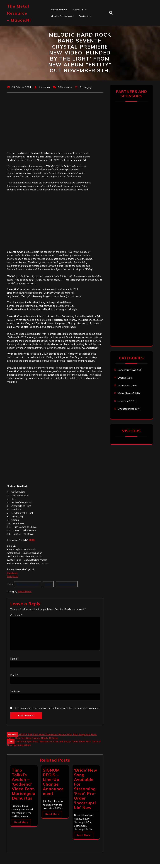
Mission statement (62, 16)
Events (122, 377)
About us (78, 9)
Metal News (25, 591)
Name (14, 658)
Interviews (124, 385)
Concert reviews (127, 369)
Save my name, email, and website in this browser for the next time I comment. (57, 708)
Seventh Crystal (66, 584)
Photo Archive (59, 9)
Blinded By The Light (27, 584)
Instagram (12, 576)
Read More (21, 822)
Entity (48, 584)
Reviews (123, 401)
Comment (16, 615)
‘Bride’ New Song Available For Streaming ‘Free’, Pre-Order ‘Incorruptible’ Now (85, 789)
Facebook (12, 572)
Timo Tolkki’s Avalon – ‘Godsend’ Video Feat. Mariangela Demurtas (23, 784)
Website (15, 691)
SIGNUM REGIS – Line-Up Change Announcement (53, 782)
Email (14, 675)
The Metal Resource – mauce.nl (19, 13)
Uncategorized (126, 408)
